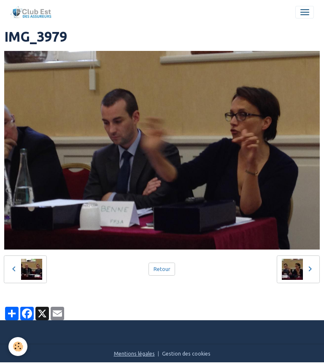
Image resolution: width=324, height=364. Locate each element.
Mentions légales (134, 353)
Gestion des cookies (186, 353)
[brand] (32, 12)
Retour (162, 269)
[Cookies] (17, 346)
